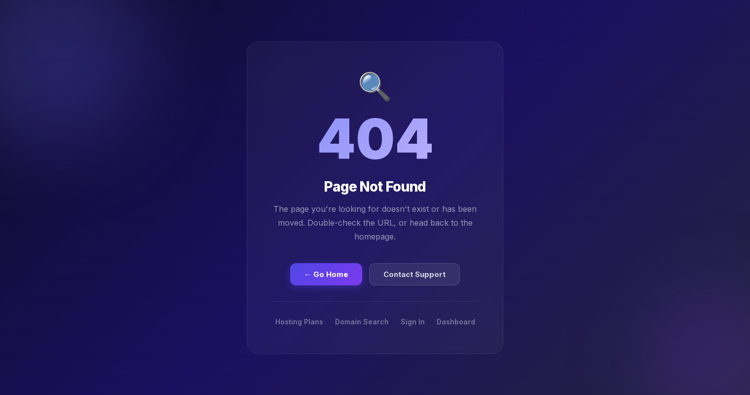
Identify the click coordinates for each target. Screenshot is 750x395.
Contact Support (414, 274)
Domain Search (362, 321)
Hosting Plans (299, 321)
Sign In (413, 321)
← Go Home (326, 274)
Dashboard (456, 321)
